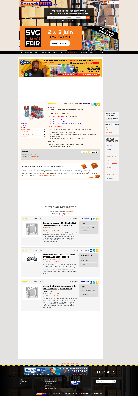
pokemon (110, 178)
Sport (87, 250)
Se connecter (49, 383)
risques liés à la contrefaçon (47, 175)
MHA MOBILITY (86, 255)
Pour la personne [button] (71, 52)
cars (56, 215)
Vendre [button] (101, 52)
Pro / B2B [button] (83, 52)
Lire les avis (24, 131)
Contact (47, 380)
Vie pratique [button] (57, 52)
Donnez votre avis (26, 129)
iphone (114, 164)
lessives (109, 171)
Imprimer (24, 137)
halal (108, 164)
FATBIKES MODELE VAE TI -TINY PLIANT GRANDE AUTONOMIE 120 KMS (59, 255)
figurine (63, 215)
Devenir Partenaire (50, 381)
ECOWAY (25, 151)
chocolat (109, 153)
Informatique (85, 218)
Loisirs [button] (92, 52)
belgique (109, 145)
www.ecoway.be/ (33, 156)
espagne (109, 160)
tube (59, 215)
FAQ (85, 173)
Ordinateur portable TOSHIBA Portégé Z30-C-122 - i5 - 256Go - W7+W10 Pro (59, 224)
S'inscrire (48, 385)
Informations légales (51, 387)
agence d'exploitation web (65, 394)
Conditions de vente (51, 388)
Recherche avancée (69, 20)
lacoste (109, 167)
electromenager (111, 156)
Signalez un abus (67, 103)
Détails (60, 103)
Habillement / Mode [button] (31, 52)
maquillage (110, 174)
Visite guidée (109, 132)
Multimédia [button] (46, 52)
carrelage (109, 149)
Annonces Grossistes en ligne (69, 363)
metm (83, 224)
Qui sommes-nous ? (111, 130)
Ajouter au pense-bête (27, 134)
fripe (115, 160)
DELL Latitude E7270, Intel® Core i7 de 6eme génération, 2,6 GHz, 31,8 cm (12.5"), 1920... (59, 288)
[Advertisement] (60, 89)
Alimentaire (86, 103)
